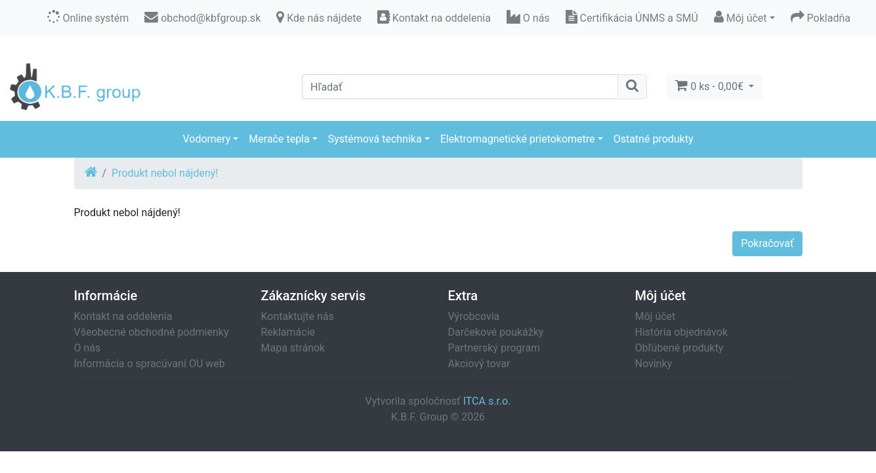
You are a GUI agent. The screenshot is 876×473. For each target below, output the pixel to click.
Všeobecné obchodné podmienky (151, 332)
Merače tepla (279, 139)
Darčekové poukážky (496, 332)
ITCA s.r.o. (487, 401)
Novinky (654, 363)
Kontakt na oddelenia (123, 316)
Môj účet (655, 316)
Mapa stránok (293, 348)
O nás (87, 348)
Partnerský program (494, 348)
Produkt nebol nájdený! (165, 173)
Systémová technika (375, 139)
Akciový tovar (479, 363)
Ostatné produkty (654, 139)
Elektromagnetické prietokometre (517, 139)
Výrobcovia (474, 316)
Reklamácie (288, 332)
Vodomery (206, 139)
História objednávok (681, 332)
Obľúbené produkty (679, 348)
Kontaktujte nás (297, 316)
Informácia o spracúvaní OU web (149, 363)
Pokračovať (767, 243)
